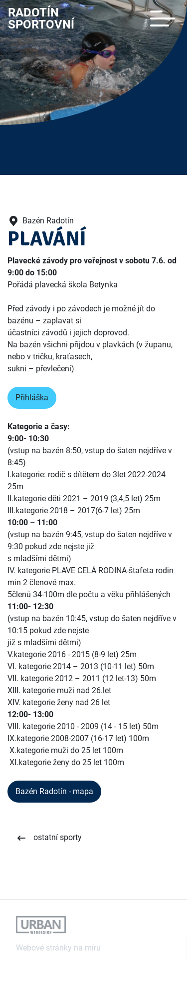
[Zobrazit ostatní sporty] (48, 838)
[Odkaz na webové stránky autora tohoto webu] (41, 925)
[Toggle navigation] (162, 18)
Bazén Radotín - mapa (54, 791)
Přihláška (31, 397)
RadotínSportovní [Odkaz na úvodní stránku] (41, 18)
